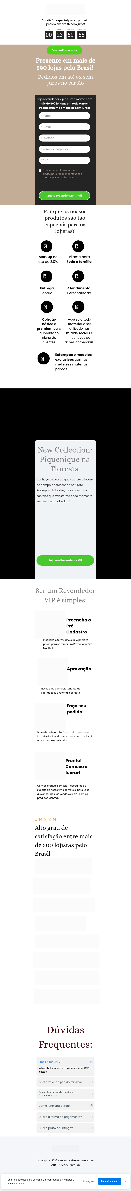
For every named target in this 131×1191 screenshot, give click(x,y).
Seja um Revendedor (64, 50)
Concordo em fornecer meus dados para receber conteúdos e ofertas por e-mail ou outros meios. (63, 176)
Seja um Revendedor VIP (65, 560)
